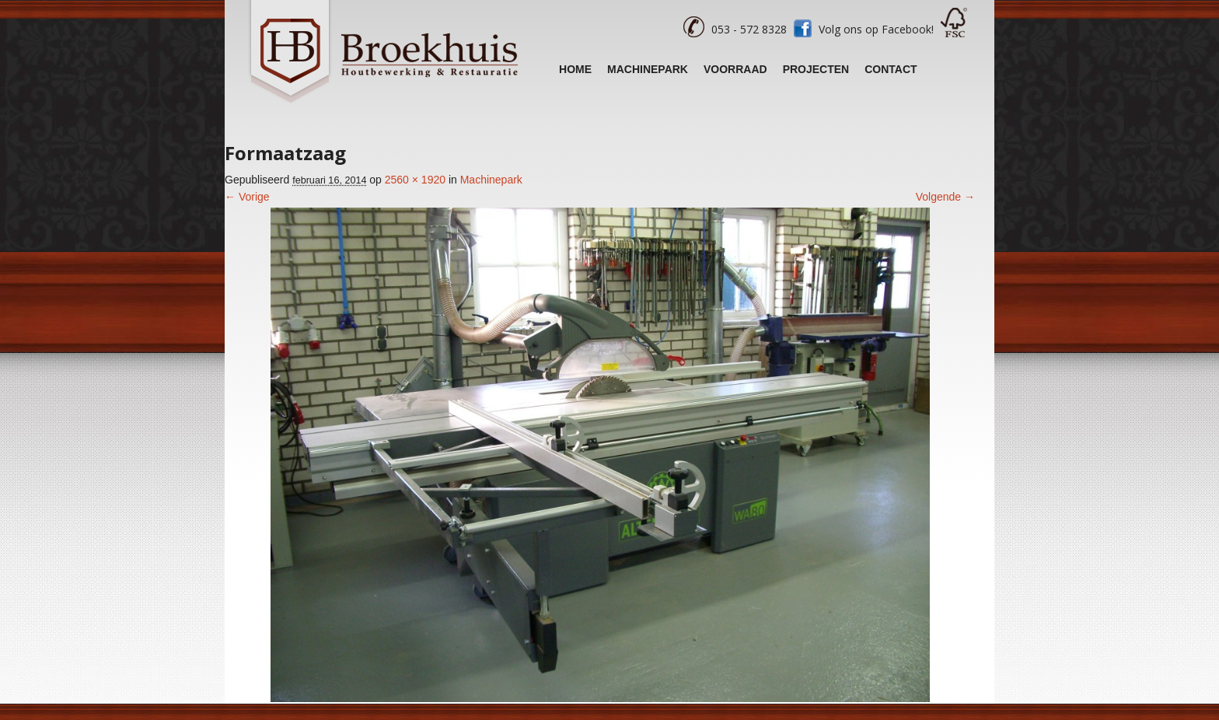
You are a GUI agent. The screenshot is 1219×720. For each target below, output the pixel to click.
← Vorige (247, 196)
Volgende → (945, 196)
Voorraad (735, 69)
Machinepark (647, 69)
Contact (890, 69)
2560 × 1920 (415, 179)
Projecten (816, 69)
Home (575, 69)
